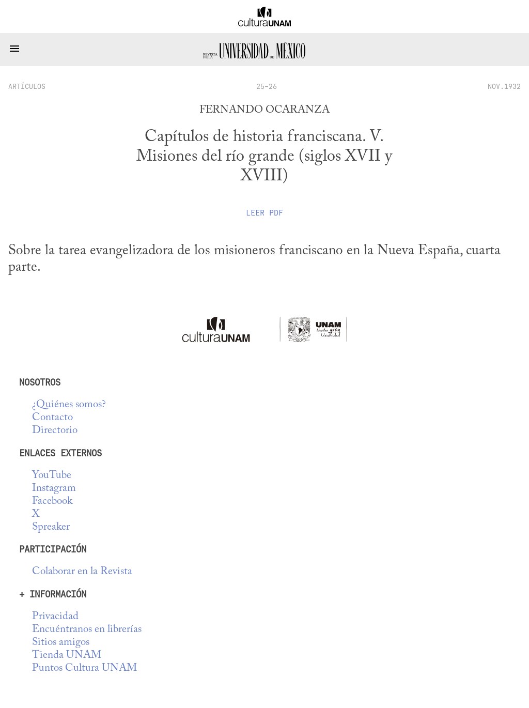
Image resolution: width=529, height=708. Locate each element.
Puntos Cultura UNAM (84, 668)
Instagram (54, 488)
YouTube (51, 475)
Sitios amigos (60, 642)
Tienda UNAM (66, 655)
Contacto (52, 417)
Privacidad (55, 616)
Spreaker (51, 527)
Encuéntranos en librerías (87, 629)
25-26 (266, 86)
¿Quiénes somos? (69, 404)
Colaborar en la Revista (82, 571)
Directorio (54, 430)
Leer (264, 213)
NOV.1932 (504, 86)
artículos (26, 86)
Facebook (52, 501)
